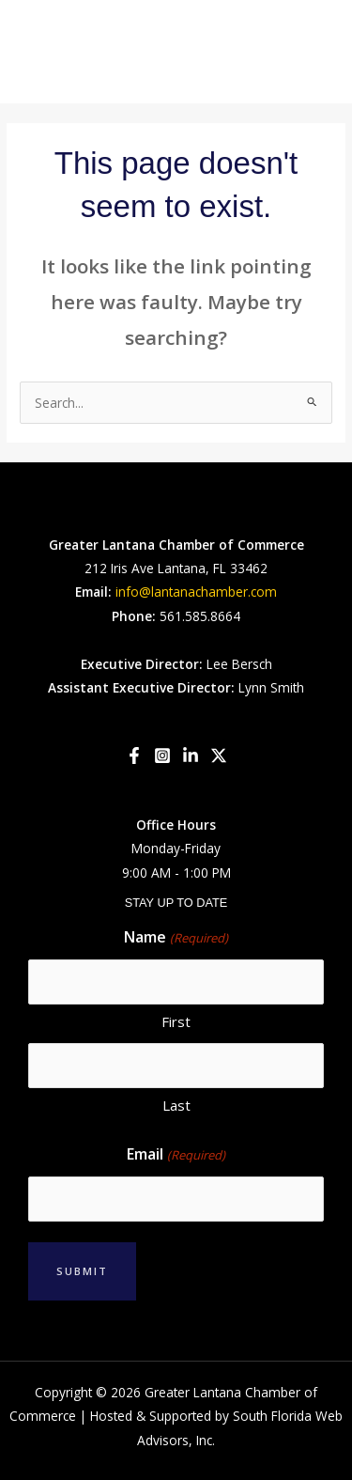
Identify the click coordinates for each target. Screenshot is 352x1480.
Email (175, 1155)
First (176, 1021)
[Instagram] (162, 755)
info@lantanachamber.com (196, 591)
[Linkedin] (190, 755)
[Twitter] (218, 755)
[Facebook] (134, 755)
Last (176, 1105)
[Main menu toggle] (315, 52)
